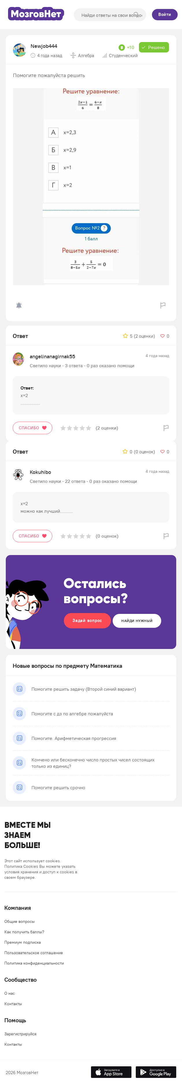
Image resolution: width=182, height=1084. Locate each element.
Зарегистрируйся (20, 1033)
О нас (9, 993)
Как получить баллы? (24, 931)
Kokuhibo (40, 472)
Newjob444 (44, 46)
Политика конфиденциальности (34, 963)
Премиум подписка (22, 942)
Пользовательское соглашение (33, 952)
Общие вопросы (19, 921)
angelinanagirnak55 (52, 356)
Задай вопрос (87, 620)
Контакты (13, 1003)
